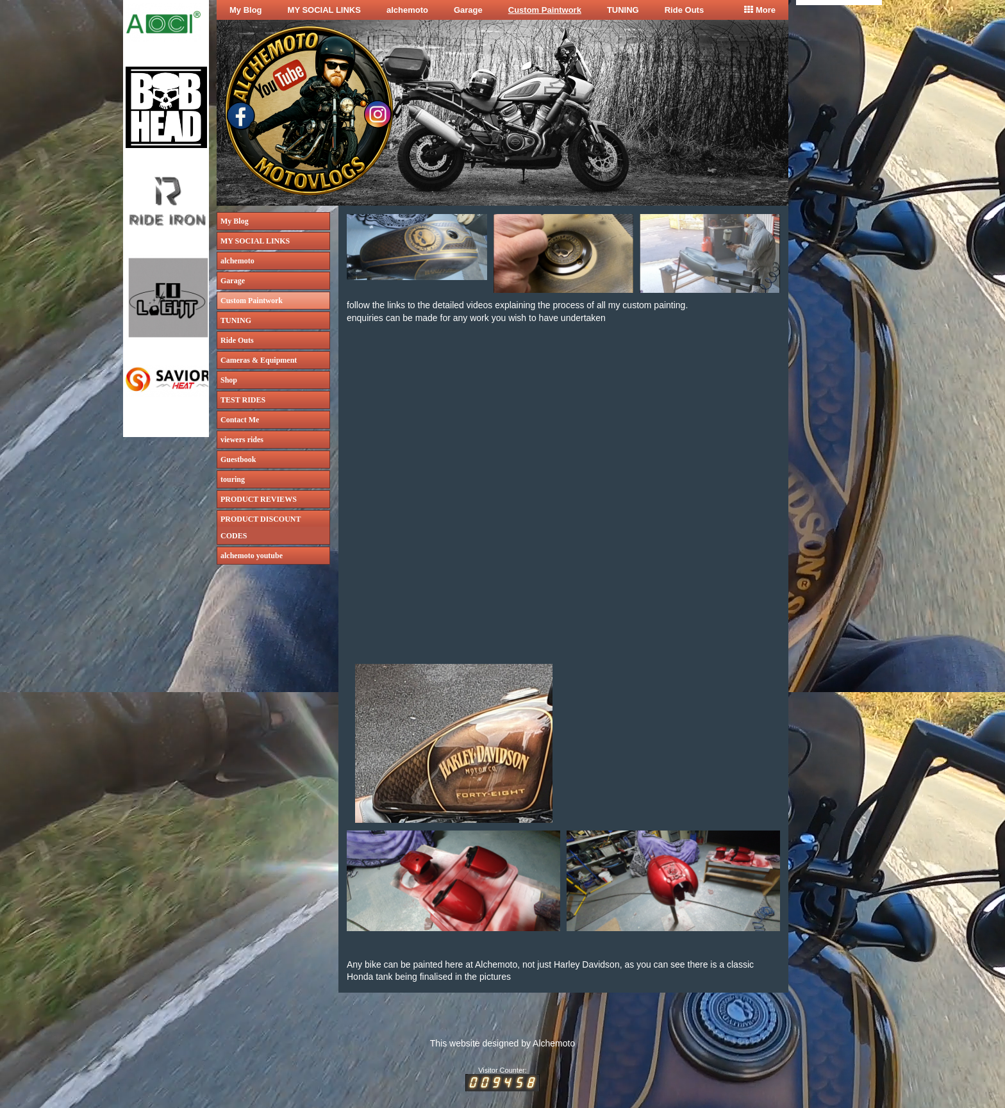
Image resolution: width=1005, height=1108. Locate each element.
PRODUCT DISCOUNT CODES (260, 527)
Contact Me (239, 419)
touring (232, 479)
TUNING (623, 10)
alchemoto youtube (251, 555)
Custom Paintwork (544, 10)
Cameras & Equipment (258, 360)
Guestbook (238, 459)
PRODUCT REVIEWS (258, 499)
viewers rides (241, 439)
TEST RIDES (242, 399)
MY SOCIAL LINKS (324, 10)
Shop (228, 380)
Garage (468, 10)
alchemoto (407, 10)
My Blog (245, 10)
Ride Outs (684, 10)
